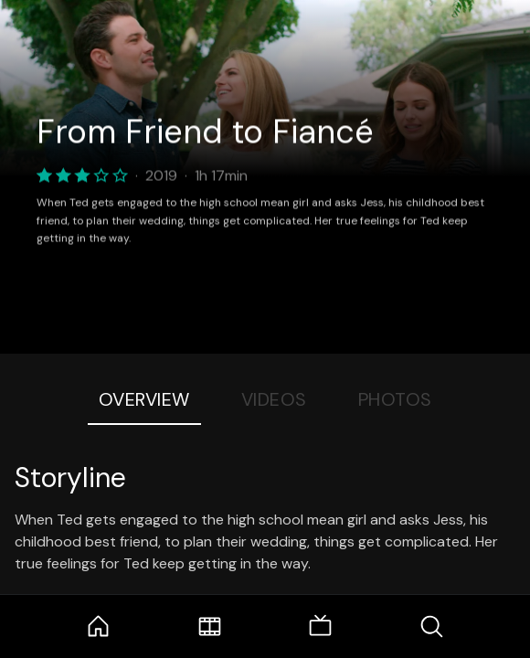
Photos (395, 399)
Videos (274, 399)
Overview (144, 399)
